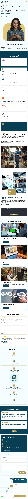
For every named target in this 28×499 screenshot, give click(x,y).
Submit (20, 496)
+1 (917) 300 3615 (6, 441)
